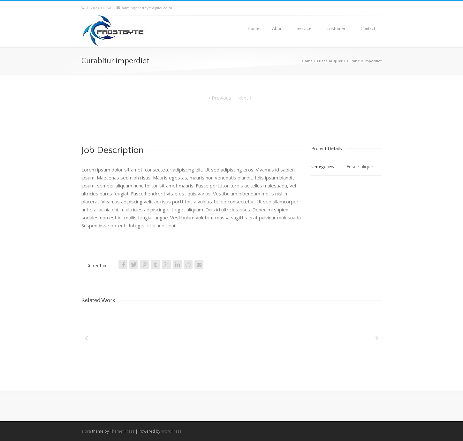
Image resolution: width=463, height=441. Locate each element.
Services (305, 28)
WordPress (171, 431)
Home (253, 28)
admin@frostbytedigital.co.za (144, 7)
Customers (337, 28)
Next (242, 98)
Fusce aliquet (330, 60)
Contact (368, 28)
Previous (221, 98)
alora (86, 431)
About (278, 28)
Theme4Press (122, 431)
